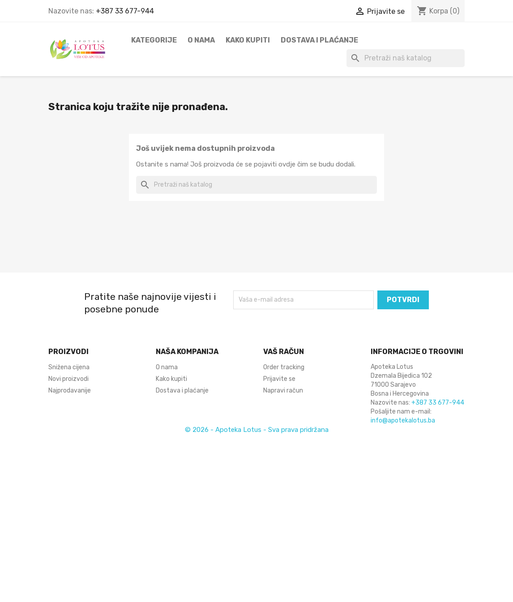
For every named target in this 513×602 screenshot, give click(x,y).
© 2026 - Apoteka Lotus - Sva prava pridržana (257, 430)
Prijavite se (279, 379)
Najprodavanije (69, 390)
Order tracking (283, 367)
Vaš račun (283, 351)
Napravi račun (283, 390)
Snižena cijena (69, 367)
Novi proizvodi (68, 379)
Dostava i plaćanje (319, 40)
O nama (201, 40)
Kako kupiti (248, 40)
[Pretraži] (405, 58)
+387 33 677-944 (125, 11)
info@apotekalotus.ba (403, 420)
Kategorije (154, 40)
